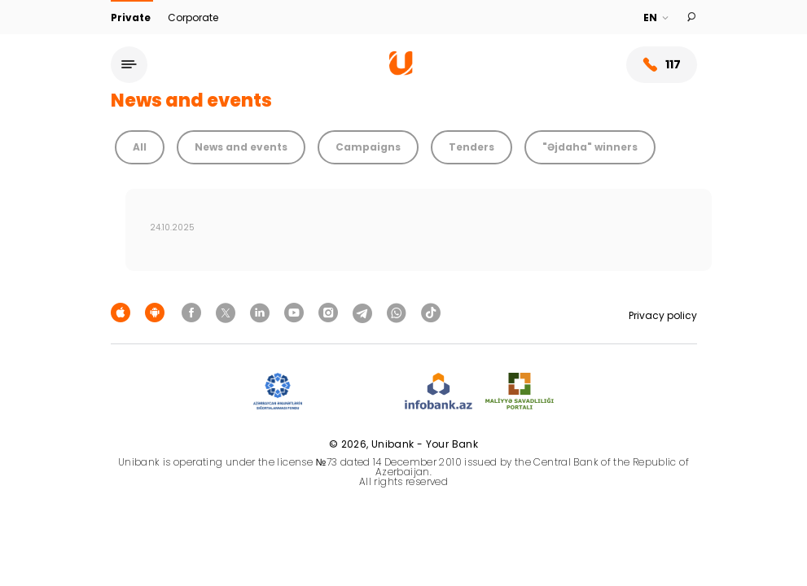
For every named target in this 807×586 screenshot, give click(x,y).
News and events (241, 147)
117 (662, 64)
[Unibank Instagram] (330, 312)
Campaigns (368, 147)
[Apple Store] (123, 312)
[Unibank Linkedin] (262, 312)
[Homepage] (401, 71)
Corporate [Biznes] (193, 17)
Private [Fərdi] (132, 17)
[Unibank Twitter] (228, 312)
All (140, 147)
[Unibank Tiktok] (431, 312)
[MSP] (519, 392)
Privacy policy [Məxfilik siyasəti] (663, 315)
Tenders (471, 147)
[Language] (657, 18)
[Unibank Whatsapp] (399, 312)
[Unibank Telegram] (365, 312)
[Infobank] (438, 392)
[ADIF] (277, 392)
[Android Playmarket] (157, 312)
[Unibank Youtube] (296, 312)
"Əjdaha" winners (590, 147)
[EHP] (353, 392)
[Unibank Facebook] (194, 312)
